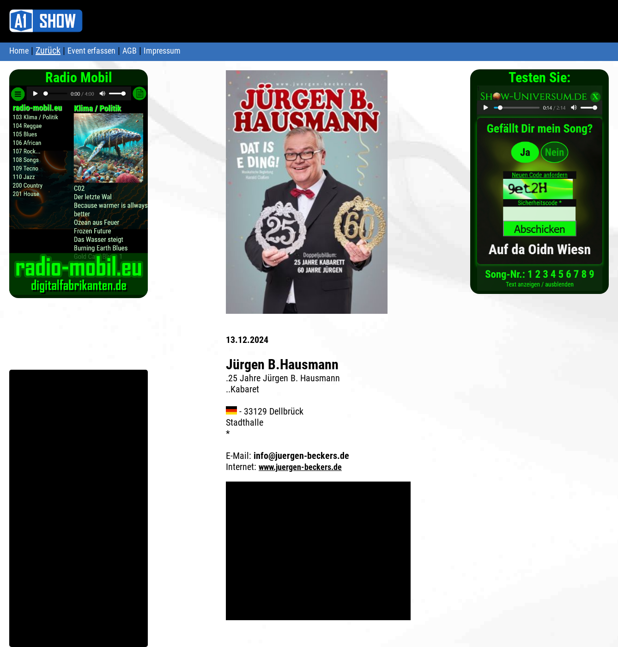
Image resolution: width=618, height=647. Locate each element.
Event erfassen (91, 50)
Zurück (48, 50)
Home (19, 50)
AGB (129, 50)
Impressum (162, 50)
